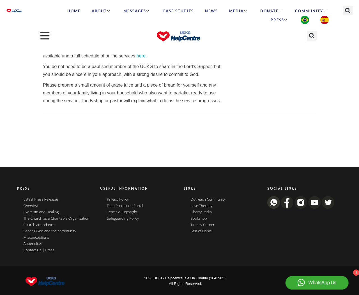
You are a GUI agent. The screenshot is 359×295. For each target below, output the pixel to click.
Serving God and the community (50, 231)
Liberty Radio (201, 212)
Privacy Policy (117, 199)
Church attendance (39, 225)
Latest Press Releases (41, 199)
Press (279, 20)
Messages (136, 11)
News (211, 11)
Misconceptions (36, 237)
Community (311, 11)
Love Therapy (201, 206)
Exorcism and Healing (41, 212)
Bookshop (198, 218)
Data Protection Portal (125, 206)
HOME (73, 11)
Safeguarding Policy (123, 218)
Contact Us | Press (39, 250)
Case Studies (178, 11)
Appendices (33, 243)
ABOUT (101, 11)
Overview (31, 206)
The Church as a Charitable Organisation (56, 218)
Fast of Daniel (201, 231)
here (141, 56)
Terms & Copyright (122, 212)
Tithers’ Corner (202, 225)
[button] (348, 10)
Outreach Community (208, 199)
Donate (271, 11)
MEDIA (238, 11)
